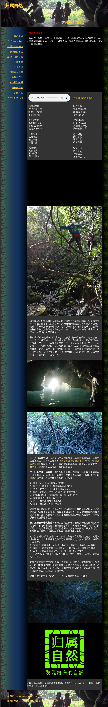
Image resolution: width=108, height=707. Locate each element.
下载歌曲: (49, 98)
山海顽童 (18, 62)
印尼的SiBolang (15, 41)
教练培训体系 (16, 82)
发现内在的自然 (15, 57)
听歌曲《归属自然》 (83, 98)
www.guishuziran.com (27, 696)
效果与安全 (17, 77)
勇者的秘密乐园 (15, 98)
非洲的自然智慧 (15, 46)
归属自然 (18, 67)
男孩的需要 (17, 87)
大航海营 (18, 93)
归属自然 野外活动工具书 (73, 461)
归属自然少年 (16, 72)
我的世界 (18, 36)
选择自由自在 (16, 51)
